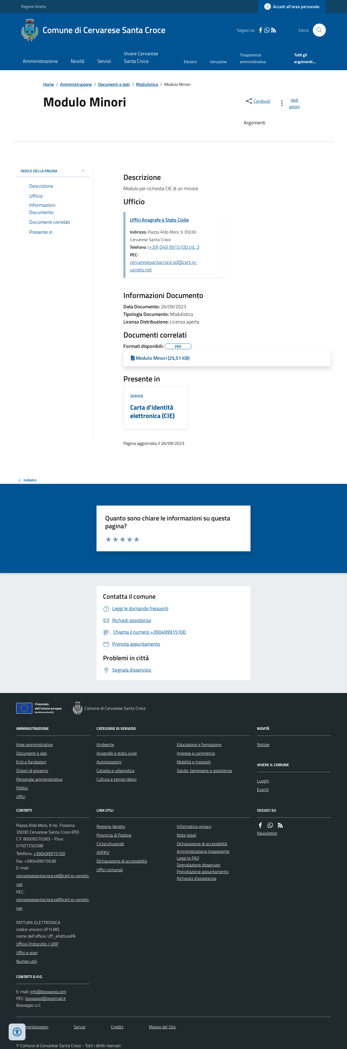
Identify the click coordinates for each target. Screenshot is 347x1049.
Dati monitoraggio (32, 1027)
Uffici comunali (110, 869)
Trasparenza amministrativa (253, 58)
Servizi (104, 61)
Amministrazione (40, 61)
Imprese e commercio (196, 753)
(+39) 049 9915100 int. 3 (173, 247)
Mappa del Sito (162, 1027)
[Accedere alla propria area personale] (292, 6)
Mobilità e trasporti (194, 762)
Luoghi (263, 781)
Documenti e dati (114, 84)
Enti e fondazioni (31, 762)
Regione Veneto (33, 6)
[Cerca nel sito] (317, 30)
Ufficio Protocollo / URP (37, 944)
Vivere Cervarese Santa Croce (141, 57)
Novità (77, 61)
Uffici (20, 796)
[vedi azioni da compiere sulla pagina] (290, 103)
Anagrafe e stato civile (117, 753)
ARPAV (103, 852)
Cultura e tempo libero (116, 779)
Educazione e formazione (199, 744)
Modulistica (147, 84)
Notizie (263, 744)
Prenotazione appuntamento (203, 871)
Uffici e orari (26, 952)
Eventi (263, 789)
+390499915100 (49, 853)
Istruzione (218, 62)
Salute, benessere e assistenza (204, 770)
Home (48, 84)
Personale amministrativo (39, 779)
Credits (117, 1027)
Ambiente (105, 744)
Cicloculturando (110, 843)
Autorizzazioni (109, 762)
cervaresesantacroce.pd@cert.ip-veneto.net (163, 265)
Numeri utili (26, 961)
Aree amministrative (34, 744)
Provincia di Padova (114, 835)
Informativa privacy (194, 826)
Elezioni (190, 62)
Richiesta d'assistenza (196, 878)
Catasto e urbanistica (115, 770)
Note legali (186, 835)
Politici (22, 788)
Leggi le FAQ (188, 858)
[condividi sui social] (257, 101)
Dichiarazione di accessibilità (122, 861)
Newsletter (267, 833)
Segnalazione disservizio (198, 865)
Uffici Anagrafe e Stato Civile (159, 220)
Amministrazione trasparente (203, 851)
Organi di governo (32, 770)
